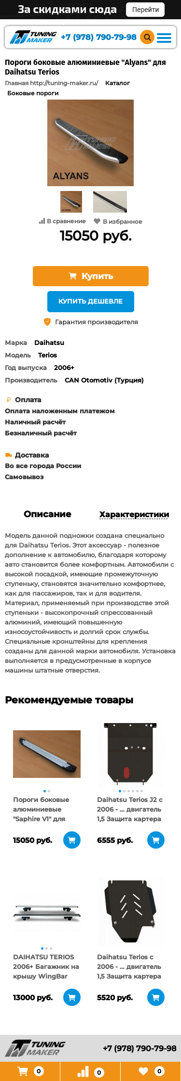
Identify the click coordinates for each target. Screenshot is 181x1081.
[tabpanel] (47, 753)
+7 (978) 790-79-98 (99, 37)
